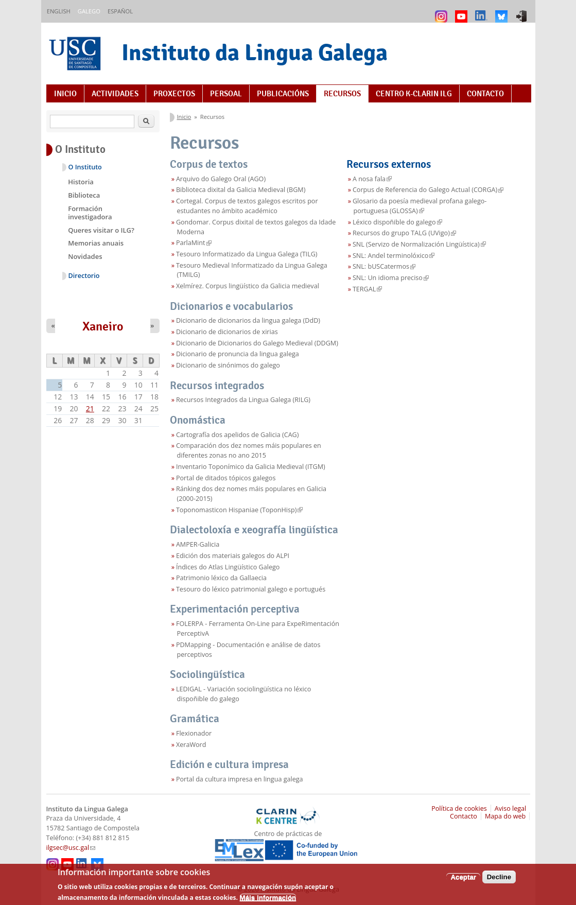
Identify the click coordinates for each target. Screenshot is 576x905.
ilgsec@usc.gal (71, 847)
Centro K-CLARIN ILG (414, 93)
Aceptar (463, 880)
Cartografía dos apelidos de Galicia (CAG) (237, 434)
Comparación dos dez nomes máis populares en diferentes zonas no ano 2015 (248, 450)
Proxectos (174, 93)
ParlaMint (194, 242)
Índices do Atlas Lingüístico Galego (228, 567)
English (59, 11)
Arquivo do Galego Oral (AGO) (221, 179)
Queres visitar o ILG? (101, 230)
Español (120, 11)
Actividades (115, 93)
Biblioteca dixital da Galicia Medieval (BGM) (241, 189)
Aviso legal (511, 808)
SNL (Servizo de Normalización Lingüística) (419, 244)
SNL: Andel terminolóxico (393, 255)
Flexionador (194, 733)
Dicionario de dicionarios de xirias (227, 331)
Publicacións (283, 93)
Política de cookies (459, 808)
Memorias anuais (96, 243)
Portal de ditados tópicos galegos (226, 478)
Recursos (342, 93)
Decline (499, 880)
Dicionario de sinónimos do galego (228, 365)
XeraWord (191, 744)
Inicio (65, 93)
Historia (81, 181)
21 (90, 408)
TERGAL (367, 289)
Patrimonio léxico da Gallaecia (221, 577)
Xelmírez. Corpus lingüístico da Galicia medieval (247, 286)
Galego (89, 11)
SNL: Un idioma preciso (391, 277)
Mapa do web (505, 816)
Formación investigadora (90, 212)
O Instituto (85, 167)
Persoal (226, 93)
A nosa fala (372, 179)
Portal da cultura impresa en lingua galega (239, 779)
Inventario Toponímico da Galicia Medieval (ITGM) (250, 466)
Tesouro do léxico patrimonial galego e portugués (250, 589)
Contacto (485, 93)
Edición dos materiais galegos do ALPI (232, 555)
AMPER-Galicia (197, 544)
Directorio (84, 275)
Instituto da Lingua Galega (254, 52)
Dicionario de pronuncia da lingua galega (237, 354)
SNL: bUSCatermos (384, 266)
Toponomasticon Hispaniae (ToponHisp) (239, 510)
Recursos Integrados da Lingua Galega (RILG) (243, 399)
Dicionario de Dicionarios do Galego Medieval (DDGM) (257, 343)
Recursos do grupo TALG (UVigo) (404, 233)
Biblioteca (84, 195)
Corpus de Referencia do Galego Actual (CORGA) (428, 189)
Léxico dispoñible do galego (397, 222)
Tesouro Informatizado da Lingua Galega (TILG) (247, 254)
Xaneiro (103, 326)
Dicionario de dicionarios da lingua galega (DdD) (248, 320)
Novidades (85, 256)
